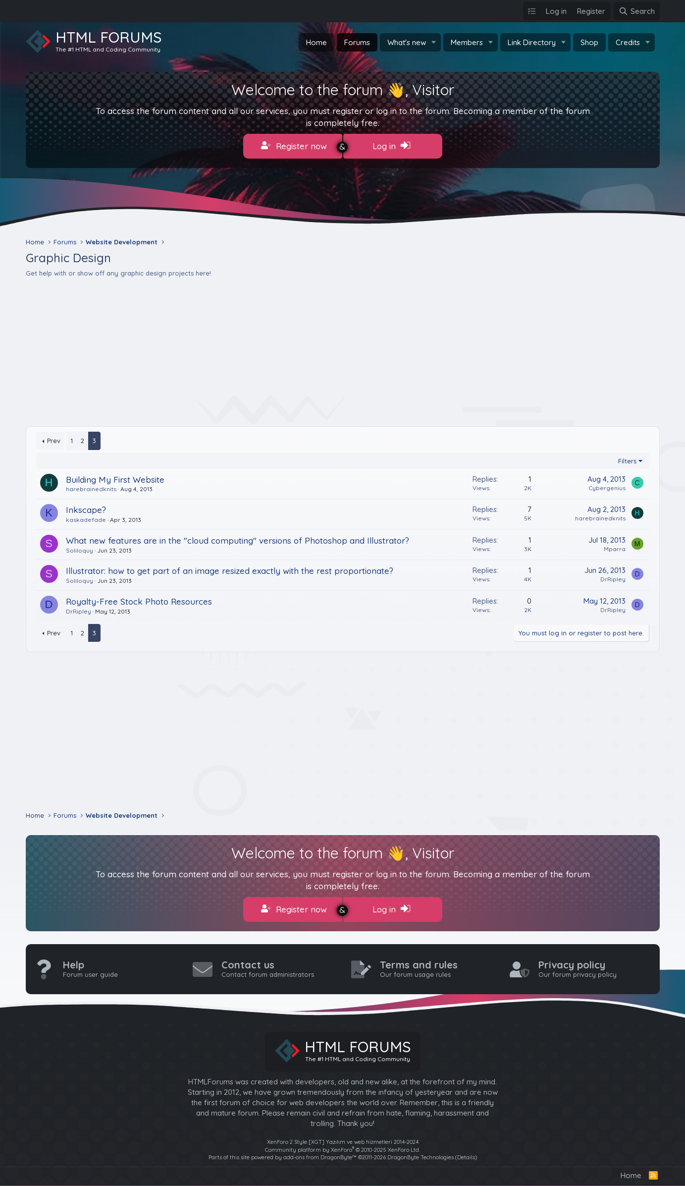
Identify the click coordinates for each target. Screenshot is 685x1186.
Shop (589, 42)
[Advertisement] (323, 350)
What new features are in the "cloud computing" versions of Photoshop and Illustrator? (237, 538)
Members (467, 42)
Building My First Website (115, 477)
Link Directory (532, 42)
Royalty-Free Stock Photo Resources (139, 599)
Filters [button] (627, 458)
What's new (406, 42)
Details (466, 1152)
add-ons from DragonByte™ (320, 1152)
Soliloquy (79, 548)
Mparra (615, 546)
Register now (294, 145)
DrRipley (613, 577)
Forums (357, 42)
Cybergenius (607, 485)
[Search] (636, 11)
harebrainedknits (91, 487)
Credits (628, 42)
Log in (391, 145)
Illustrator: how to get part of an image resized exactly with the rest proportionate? (229, 569)
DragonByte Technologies (420, 1152)
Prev (53, 439)
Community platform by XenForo (342, 1145)
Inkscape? (86, 508)
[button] (434, 42)
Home (316, 42)
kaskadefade (86, 517)
